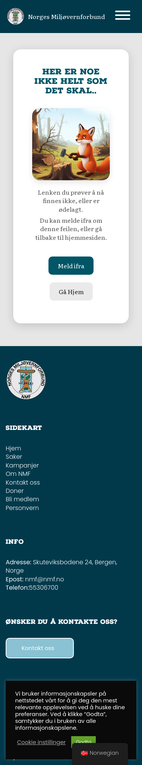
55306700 (43, 587)
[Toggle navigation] (122, 16)
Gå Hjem (71, 291)
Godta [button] (83, 742)
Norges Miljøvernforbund (66, 16)
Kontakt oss (23, 482)
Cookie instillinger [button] (41, 742)
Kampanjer (22, 465)
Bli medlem (22, 499)
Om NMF (18, 473)
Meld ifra (71, 265)
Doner (14, 490)
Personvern (22, 508)
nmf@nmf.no (44, 579)
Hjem (13, 448)
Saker (14, 456)
